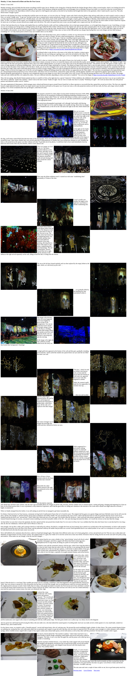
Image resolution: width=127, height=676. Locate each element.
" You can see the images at (85, 75)
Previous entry (77, 670)
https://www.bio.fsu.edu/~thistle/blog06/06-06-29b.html (66, 49)
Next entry (97, 670)
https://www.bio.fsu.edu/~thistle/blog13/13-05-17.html (109, 75)
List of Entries (88, 670)
